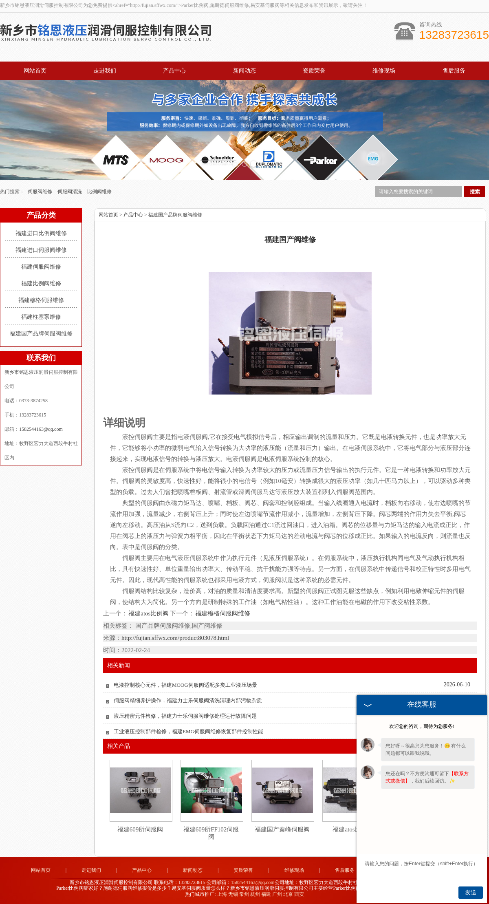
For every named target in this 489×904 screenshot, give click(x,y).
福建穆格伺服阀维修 (222, 613)
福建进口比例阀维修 (41, 233)
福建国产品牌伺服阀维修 (41, 334)
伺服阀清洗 (70, 191)
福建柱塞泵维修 (41, 317)
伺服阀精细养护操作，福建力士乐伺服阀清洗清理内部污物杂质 (188, 700)
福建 (266, 894)
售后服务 (454, 71)
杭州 (255, 894)
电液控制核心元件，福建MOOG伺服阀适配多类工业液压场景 (185, 685)
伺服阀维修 (40, 191)
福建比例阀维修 (41, 283)
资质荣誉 (314, 71)
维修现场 (383, 71)
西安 (299, 894)
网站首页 (35, 71)
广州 (277, 894)
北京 (288, 894)
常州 (244, 894)
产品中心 (174, 71)
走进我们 (104, 71)
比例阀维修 (99, 191)
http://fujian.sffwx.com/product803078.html (175, 638)
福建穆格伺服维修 (41, 300)
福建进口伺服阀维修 (41, 250)
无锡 (233, 894)
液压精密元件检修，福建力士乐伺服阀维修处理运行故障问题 (185, 716)
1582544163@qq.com (41, 429)
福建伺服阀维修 (41, 267)
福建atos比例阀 (149, 613)
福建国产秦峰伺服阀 (282, 829)
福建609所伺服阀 (140, 829)
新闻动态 (244, 71)
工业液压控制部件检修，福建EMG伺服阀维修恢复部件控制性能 (188, 731)
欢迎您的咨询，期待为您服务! (421, 726)
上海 (222, 894)
